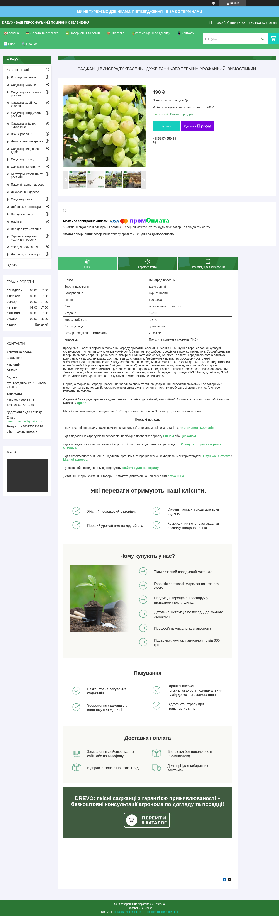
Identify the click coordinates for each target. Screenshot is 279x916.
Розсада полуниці (23, 77)
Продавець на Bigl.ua (139, 907)
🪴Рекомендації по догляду (150, 33)
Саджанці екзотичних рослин (26, 93)
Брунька (209, 456)
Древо (81, 403)
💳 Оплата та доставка (42, 33)
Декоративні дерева (25, 192)
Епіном (168, 436)
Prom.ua (160, 904)
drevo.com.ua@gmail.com (24, 421)
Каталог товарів (19, 69)
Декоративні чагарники (27, 141)
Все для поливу (22, 214)
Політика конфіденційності (162, 911)
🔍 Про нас (29, 44)
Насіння (16, 221)
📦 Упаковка (115, 33)
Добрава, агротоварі (25, 254)
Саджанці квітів (22, 199)
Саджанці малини (23, 85)
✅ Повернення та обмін (82, 33)
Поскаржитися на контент (127, 911)
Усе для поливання (24, 247)
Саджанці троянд (23, 159)
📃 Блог (9, 44)
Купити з (197, 126)
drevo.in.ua (176, 476)
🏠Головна (11, 33)
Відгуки (12, 265)
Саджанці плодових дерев (25, 150)
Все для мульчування (26, 229)
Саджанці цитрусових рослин (26, 114)
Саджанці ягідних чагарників (23, 125)
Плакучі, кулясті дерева (27, 184)
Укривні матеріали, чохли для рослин (24, 238)
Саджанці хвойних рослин (24, 104)
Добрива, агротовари (26, 207)
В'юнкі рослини (21, 134)
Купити (166, 126)
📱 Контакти (185, 33)
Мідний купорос (75, 459)
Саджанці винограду (25, 166)
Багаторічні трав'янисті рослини (27, 175)
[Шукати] (263, 38)
